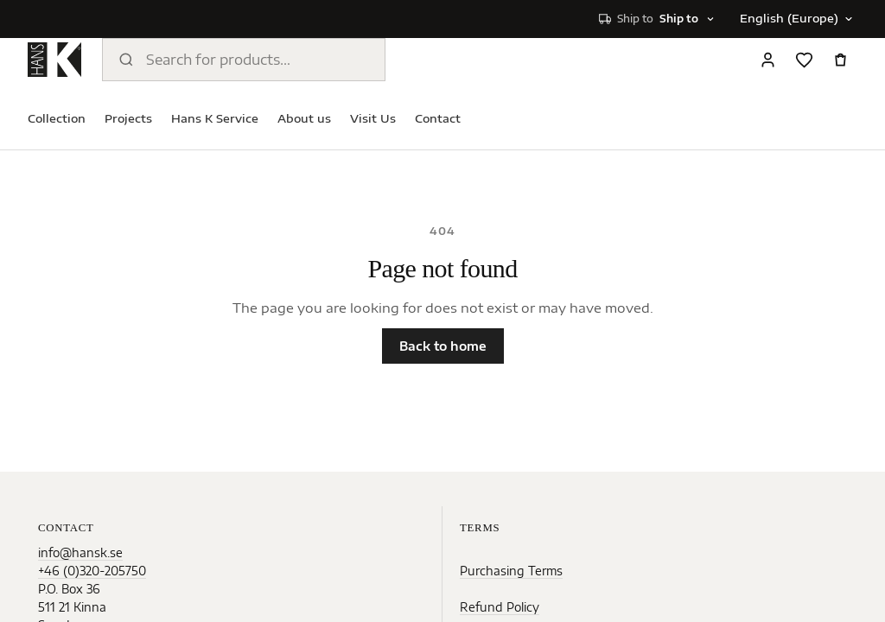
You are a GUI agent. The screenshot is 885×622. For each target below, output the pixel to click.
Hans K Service (214, 118)
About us (304, 118)
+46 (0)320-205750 (92, 570)
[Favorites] (803, 59)
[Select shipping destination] (657, 19)
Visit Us (373, 118)
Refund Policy (499, 607)
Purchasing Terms (511, 570)
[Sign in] (767, 59)
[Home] (54, 59)
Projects (128, 118)
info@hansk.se (80, 552)
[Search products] (244, 59)
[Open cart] (840, 59)
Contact (438, 118)
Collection (57, 118)
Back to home (443, 346)
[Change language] (795, 19)
